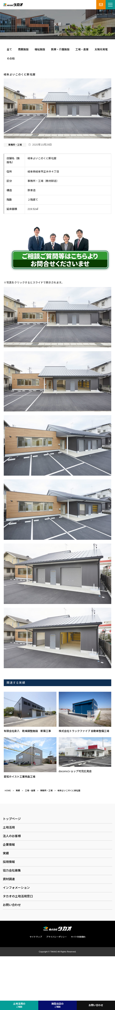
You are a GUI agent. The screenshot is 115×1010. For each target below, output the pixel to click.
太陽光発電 (101, 49)
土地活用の (19, 1005)
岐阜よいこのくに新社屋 (69, 790)
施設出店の (57, 1005)
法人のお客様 (12, 836)
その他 (11, 58)
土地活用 (9, 827)
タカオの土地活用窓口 (18, 896)
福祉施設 (40, 49)
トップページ (12, 818)
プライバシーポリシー (56, 937)
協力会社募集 (12, 870)
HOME (8, 790)
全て (9, 49)
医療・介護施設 (60, 49)
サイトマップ (36, 937)
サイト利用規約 (78, 937)
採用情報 (9, 861)
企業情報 (9, 844)
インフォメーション (16, 887)
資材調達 (9, 879)
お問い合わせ (12, 905)
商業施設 (23, 49)
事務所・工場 (15, 145)
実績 (18, 790)
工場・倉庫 (82, 49)
